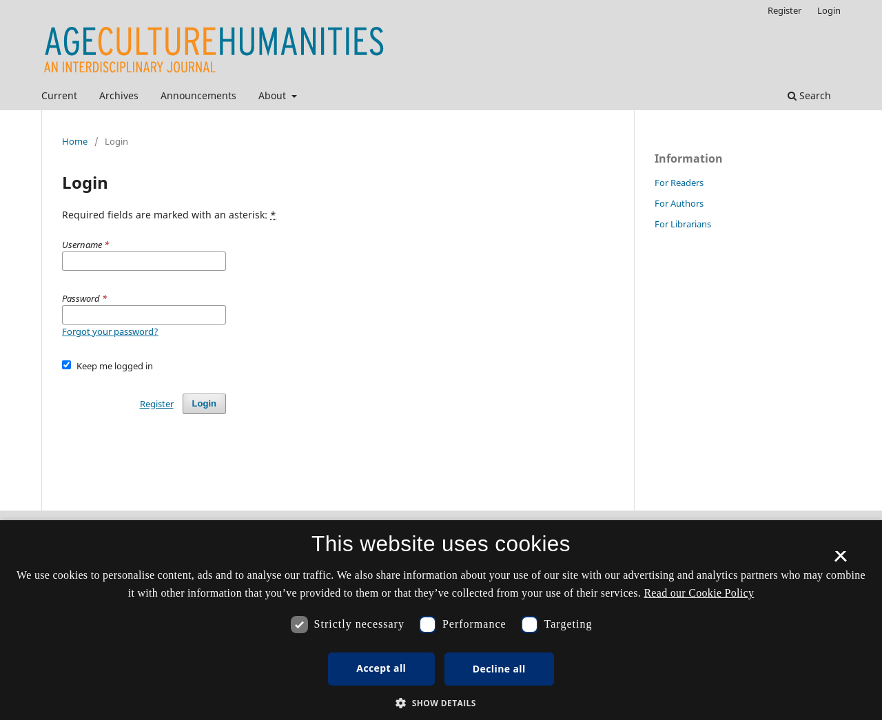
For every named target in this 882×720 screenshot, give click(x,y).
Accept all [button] (381, 668)
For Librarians (683, 224)
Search (809, 95)
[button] (441, 703)
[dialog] (441, 620)
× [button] (840, 560)
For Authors (679, 203)
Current (59, 95)
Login (829, 10)
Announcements (198, 95)
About (273, 95)
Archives (119, 95)
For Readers (679, 182)
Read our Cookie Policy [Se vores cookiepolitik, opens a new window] (699, 593)
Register (784, 10)
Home (75, 141)
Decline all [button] (499, 668)
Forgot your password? (110, 331)
